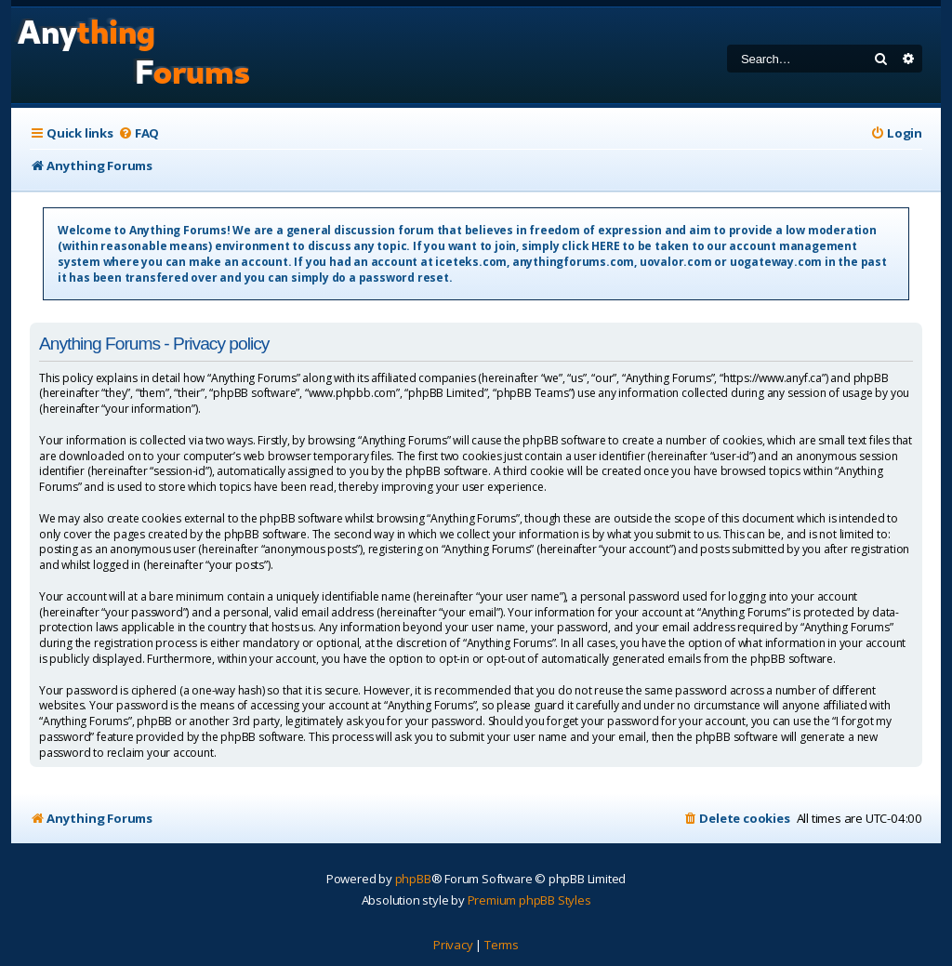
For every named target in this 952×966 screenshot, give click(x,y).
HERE (605, 246)
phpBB (413, 878)
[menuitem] (138, 133)
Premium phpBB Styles (529, 900)
